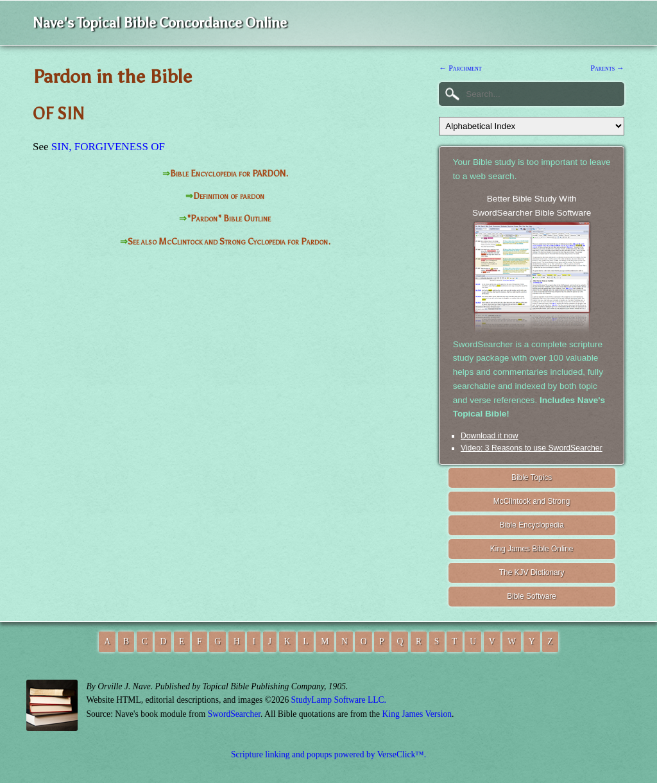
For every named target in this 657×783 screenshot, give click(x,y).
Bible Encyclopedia (531, 525)
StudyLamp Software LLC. (338, 700)
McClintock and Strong (531, 501)
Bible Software (531, 596)
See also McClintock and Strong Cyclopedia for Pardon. (229, 241)
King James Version (417, 714)
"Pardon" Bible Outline (229, 218)
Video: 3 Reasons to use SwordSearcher (531, 447)
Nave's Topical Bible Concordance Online (160, 22)
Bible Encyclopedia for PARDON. (229, 173)
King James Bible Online (532, 548)
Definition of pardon (228, 196)
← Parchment (460, 68)
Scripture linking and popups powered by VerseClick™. (328, 754)
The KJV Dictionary (532, 572)
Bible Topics (531, 477)
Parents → (607, 68)
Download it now (489, 435)
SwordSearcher (234, 714)
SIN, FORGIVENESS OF (108, 147)
